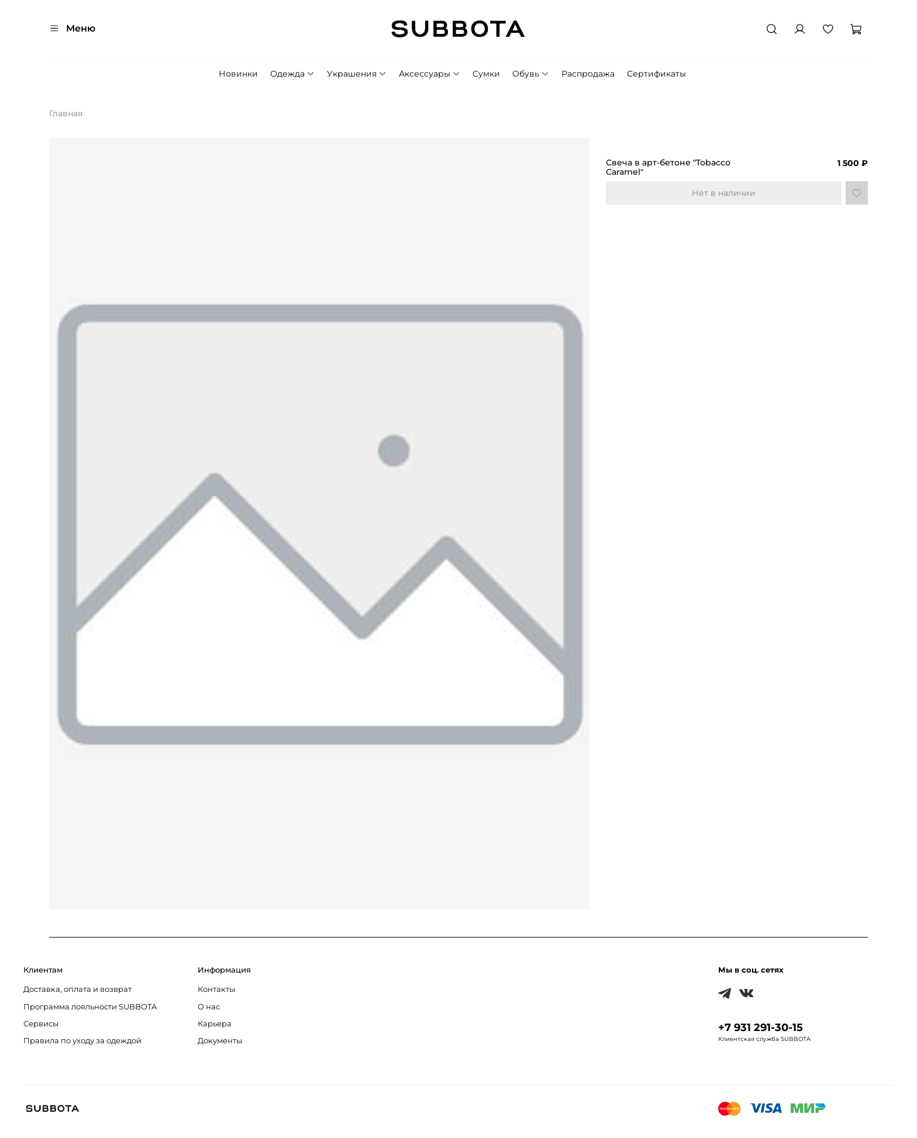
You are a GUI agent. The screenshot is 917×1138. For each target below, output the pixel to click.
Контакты (216, 989)
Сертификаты (656, 73)
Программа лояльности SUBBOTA (90, 1006)
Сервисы (40, 1023)
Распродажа (588, 73)
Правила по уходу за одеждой (82, 1040)
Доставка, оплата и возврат (77, 989)
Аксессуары (429, 73)
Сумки (486, 73)
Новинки (238, 73)
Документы (220, 1040)
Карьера (215, 1023)
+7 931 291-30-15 (760, 1027)
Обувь (530, 73)
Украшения (357, 73)
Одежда (292, 73)
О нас (209, 1006)
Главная (65, 113)
